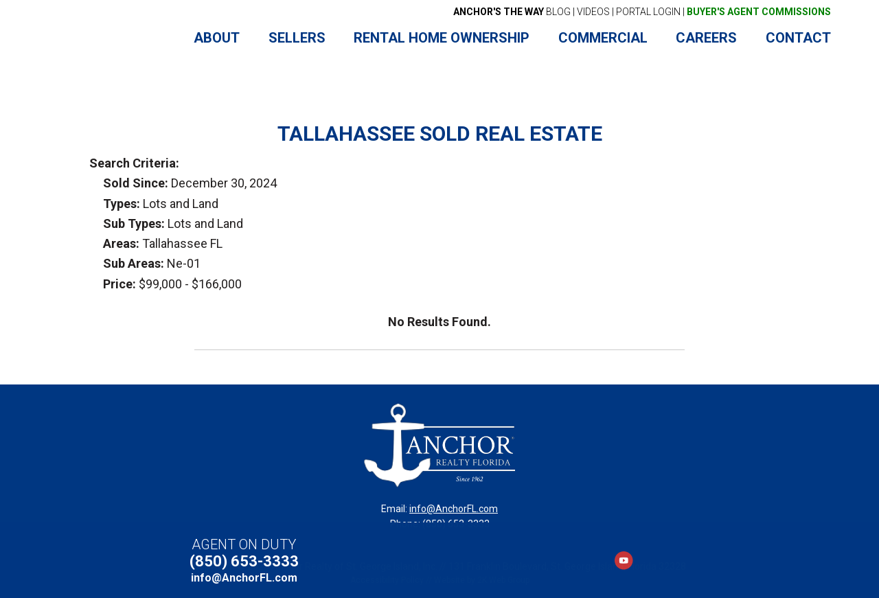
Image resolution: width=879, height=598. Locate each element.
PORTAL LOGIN (648, 11)
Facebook (600, 560)
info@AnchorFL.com (453, 508)
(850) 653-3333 (244, 561)
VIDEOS (593, 11)
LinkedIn (647, 560)
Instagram (671, 560)
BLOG (512, 11)
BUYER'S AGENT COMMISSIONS (759, 11)
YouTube (624, 560)
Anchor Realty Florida (111, 38)
